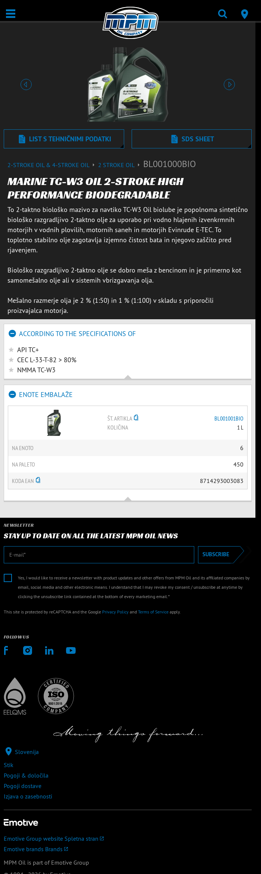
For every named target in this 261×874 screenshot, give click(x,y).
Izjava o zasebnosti (28, 796)
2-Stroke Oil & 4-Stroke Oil (52, 165)
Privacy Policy (115, 612)
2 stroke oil (120, 165)
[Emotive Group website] (128, 838)
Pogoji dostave (22, 786)
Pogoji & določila (26, 775)
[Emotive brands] (128, 848)
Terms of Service (153, 612)
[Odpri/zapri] (10, 13)
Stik (8, 765)
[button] (26, 84)
